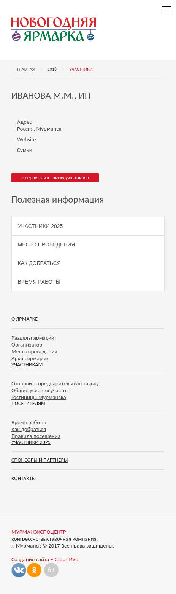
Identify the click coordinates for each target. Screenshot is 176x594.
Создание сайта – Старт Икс (44, 559)
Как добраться (39, 263)
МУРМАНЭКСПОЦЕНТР (38, 532)
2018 (52, 69)
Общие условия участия (40, 390)
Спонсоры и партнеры (39, 460)
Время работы (39, 282)
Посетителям (28, 403)
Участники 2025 (40, 226)
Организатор (26, 344)
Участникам (27, 364)
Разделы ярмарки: (33, 337)
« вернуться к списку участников (55, 177)
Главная (26, 69)
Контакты (23, 478)
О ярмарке (24, 319)
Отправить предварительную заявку (55, 383)
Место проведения (46, 244)
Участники (80, 69)
